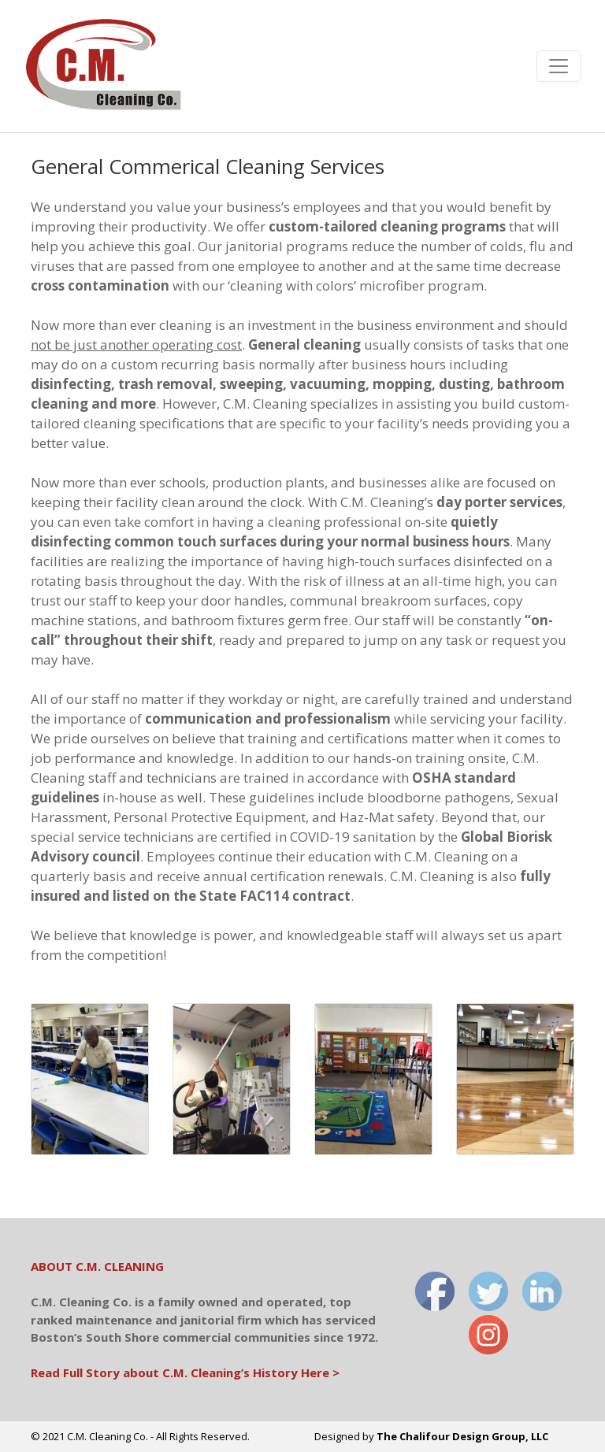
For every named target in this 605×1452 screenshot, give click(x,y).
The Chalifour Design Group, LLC (462, 1436)
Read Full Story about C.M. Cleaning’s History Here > (185, 1372)
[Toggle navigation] (558, 66)
